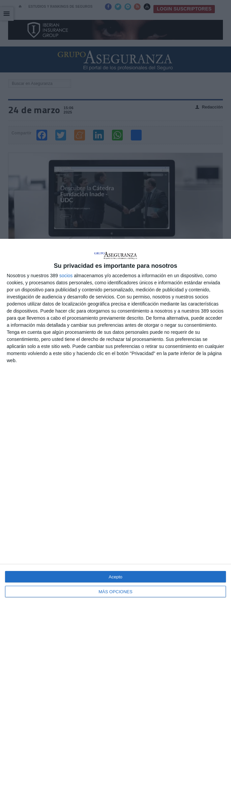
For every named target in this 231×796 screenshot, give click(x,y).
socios (66, 275)
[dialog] (115, 517)
